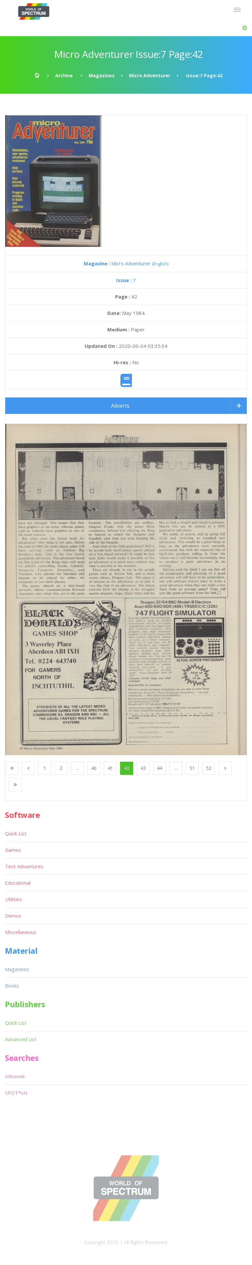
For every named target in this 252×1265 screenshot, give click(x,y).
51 (192, 768)
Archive (64, 75)
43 (143, 768)
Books (12, 985)
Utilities (13, 899)
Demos (13, 915)
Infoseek (15, 1076)
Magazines (102, 75)
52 (208, 768)
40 (93, 768)
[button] (244, 28)
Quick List (16, 833)
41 (110, 768)
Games (13, 850)
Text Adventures (24, 866)
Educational (18, 882)
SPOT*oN (16, 1092)
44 (159, 768)
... (77, 768)
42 (126, 768)
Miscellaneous (20, 932)
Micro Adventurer (149, 75)
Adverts (120, 405)
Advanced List (20, 1039)
